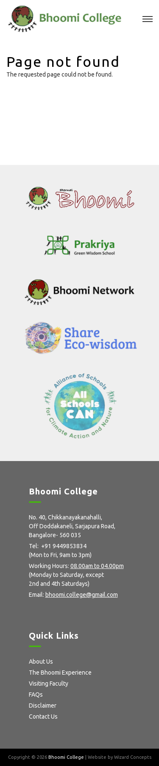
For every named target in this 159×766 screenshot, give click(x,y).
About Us (41, 661)
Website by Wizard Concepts (119, 757)
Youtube (89, 609)
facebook (32, 609)
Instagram (60, 609)
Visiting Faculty (48, 683)
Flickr (74, 609)
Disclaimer (42, 705)
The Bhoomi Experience (60, 672)
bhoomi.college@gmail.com (81, 594)
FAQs (36, 694)
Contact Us (43, 716)
